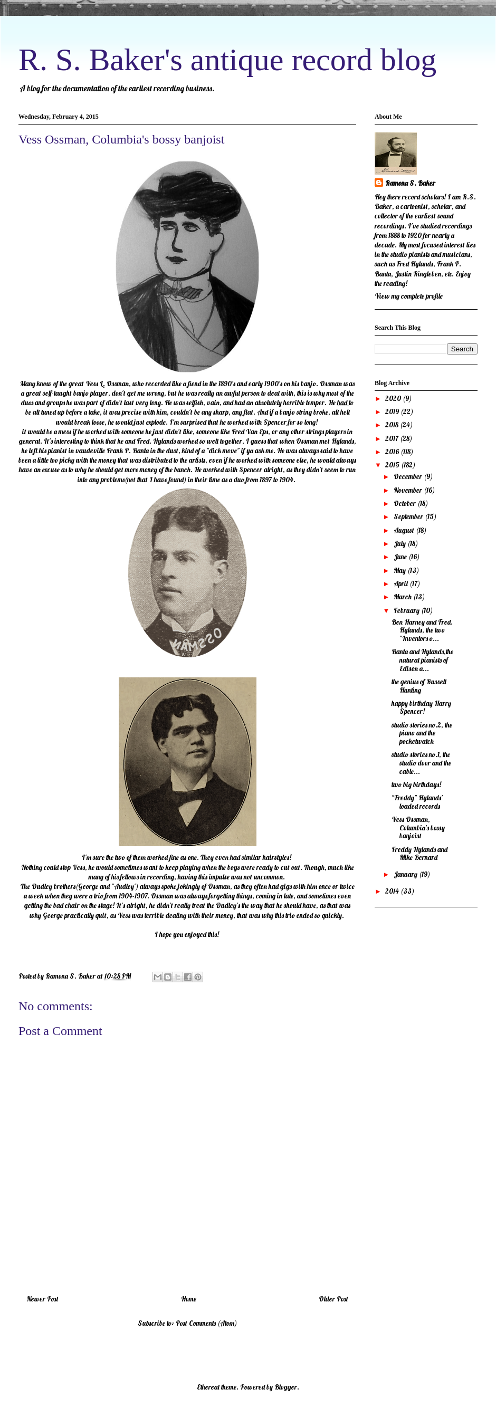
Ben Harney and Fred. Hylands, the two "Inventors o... (422, 630)
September (409, 516)
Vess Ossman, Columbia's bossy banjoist (418, 827)
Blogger (285, 1387)
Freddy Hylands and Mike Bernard (419, 853)
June (401, 556)
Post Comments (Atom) (206, 1323)
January (406, 874)
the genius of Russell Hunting (419, 685)
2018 (392, 424)
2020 (394, 398)
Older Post (333, 1299)
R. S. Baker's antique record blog (227, 59)
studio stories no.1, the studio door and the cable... (421, 762)
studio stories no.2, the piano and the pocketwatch (422, 733)
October (405, 503)
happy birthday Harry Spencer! (421, 707)
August (405, 530)
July (400, 543)
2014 (392, 891)
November (409, 490)
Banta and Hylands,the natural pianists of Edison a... (422, 659)
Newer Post (42, 1299)
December (409, 476)
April (401, 583)
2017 (392, 438)
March (403, 596)
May (400, 570)
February (407, 610)
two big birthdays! (416, 784)
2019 (392, 411)
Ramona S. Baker (410, 183)
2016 (392, 451)
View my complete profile (409, 296)
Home (188, 1299)
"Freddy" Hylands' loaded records (417, 801)
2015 (393, 465)
